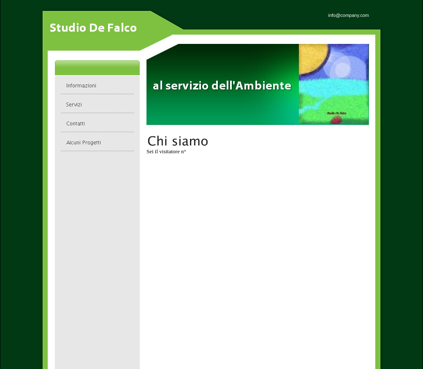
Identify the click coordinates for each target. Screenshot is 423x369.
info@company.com (348, 15)
